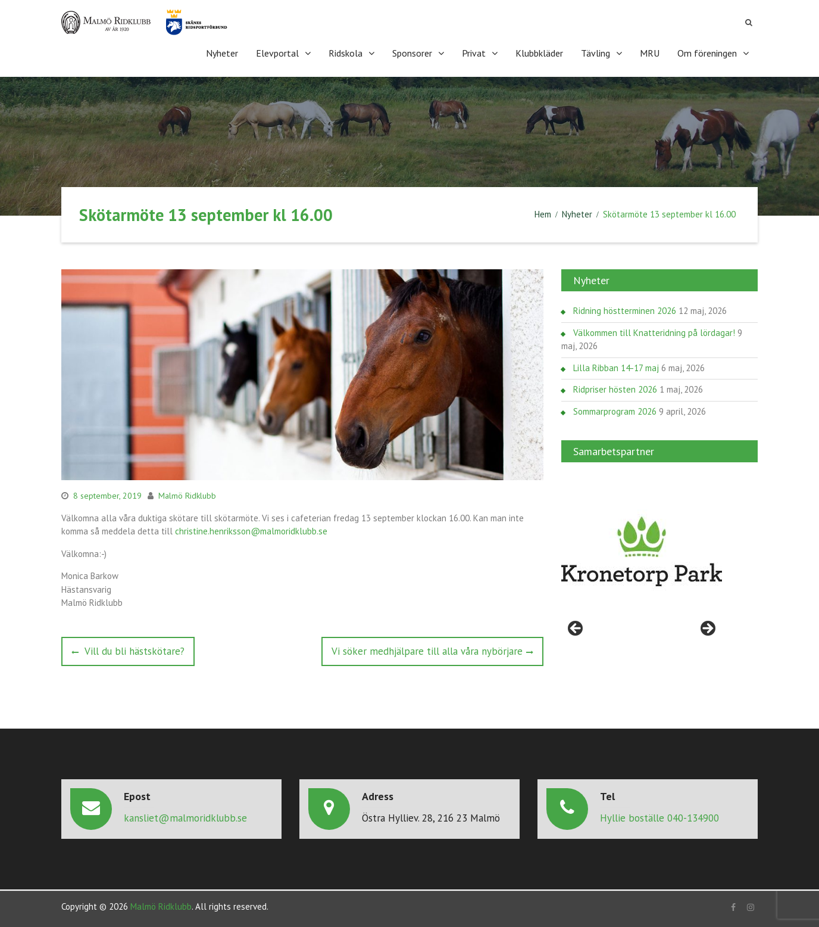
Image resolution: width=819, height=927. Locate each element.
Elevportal (277, 53)
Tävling (595, 53)
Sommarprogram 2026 (615, 411)
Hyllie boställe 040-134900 (659, 818)
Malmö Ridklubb (187, 495)
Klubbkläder (539, 53)
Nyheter (222, 53)
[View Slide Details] (641, 551)
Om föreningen (707, 53)
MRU (649, 53)
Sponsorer (412, 53)
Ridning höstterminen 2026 (624, 310)
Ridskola (345, 53)
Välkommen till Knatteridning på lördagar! (654, 332)
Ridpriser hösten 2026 (615, 389)
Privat (474, 53)
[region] (641, 551)
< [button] (576, 629)
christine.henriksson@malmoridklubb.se (251, 531)
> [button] (707, 629)
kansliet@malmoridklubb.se (185, 818)
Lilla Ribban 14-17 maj (616, 368)
